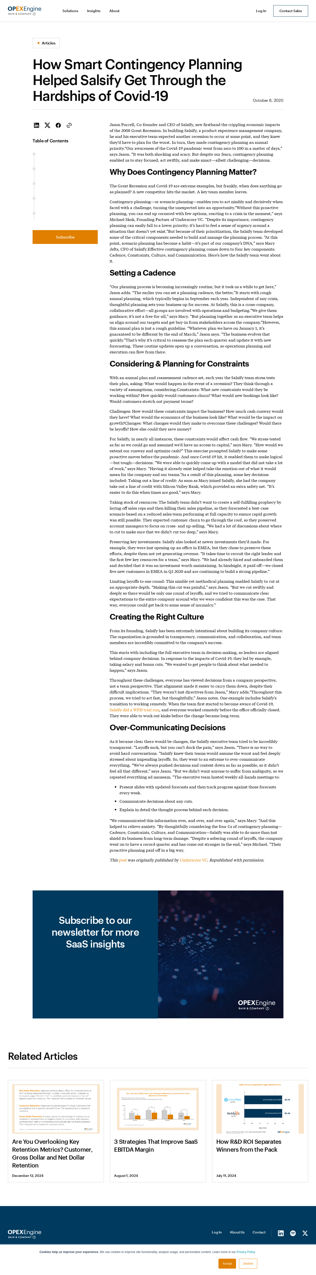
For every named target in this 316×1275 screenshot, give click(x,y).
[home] (24, 10)
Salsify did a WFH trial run (134, 709)
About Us (237, 1232)
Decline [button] (248, 1263)
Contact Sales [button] (290, 11)
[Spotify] (293, 1233)
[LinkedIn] (281, 1233)
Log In (217, 1232)
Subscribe (65, 237)
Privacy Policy (246, 1252)
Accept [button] (227, 1263)
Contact (259, 1232)
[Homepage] (24, 1234)
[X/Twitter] (305, 1233)
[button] (71, 11)
